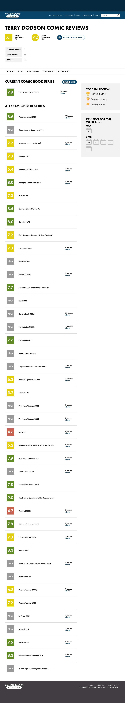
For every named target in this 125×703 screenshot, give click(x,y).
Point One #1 (24, 392)
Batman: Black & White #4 (29, 208)
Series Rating (33, 71)
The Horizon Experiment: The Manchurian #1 (36, 497)
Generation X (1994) (26, 314)
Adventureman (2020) (27, 116)
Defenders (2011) (25, 248)
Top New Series (98, 104)
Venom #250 (24, 550)
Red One (22, 432)
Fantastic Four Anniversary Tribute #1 (34, 287)
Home (90, 685)
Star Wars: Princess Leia (28, 458)
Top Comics (69, 15)
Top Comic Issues (99, 99)
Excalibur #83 (24, 261)
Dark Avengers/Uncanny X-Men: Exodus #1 (36, 235)
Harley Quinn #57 (25, 340)
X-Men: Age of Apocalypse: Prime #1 (33, 668)
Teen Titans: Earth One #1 (29, 484)
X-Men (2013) (24, 642)
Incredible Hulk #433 (27, 353)
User (73, 82)
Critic (66, 82)
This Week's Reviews (55, 15)
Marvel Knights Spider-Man (29, 379)
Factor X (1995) (24, 274)
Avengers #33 (24, 156)
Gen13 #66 (23, 300)
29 (89, 142)
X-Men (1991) (24, 629)
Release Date (63, 71)
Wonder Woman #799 (27, 603)
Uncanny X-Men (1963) (27, 537)
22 (96, 142)
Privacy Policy (113, 685)
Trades (78, 15)
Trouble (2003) (25, 511)
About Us (100, 685)
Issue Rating (48, 71)
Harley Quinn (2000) (26, 327)
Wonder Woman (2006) (28, 589)
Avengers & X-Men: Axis (28, 169)
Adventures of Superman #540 (31, 130)
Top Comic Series (99, 93)
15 (103, 142)
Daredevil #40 (24, 222)
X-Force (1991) (24, 616)
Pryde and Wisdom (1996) (29, 406)
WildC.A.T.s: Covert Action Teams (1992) (35, 563)
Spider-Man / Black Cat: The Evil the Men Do (36, 445)
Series (20, 71)
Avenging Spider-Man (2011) (30, 182)
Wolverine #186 (25, 576)
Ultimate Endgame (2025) (29, 92)
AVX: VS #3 (23, 195)
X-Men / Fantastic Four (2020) (31, 655)
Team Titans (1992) (26, 471)
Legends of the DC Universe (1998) (32, 366)
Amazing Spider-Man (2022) (30, 143)
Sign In (97, 15)
